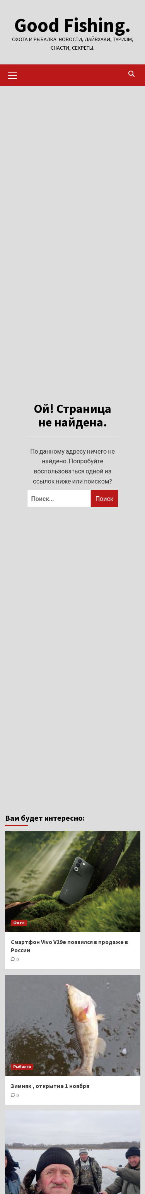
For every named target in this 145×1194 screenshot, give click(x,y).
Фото (19, 922)
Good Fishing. (72, 25)
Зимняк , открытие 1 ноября (50, 1086)
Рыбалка (22, 1066)
